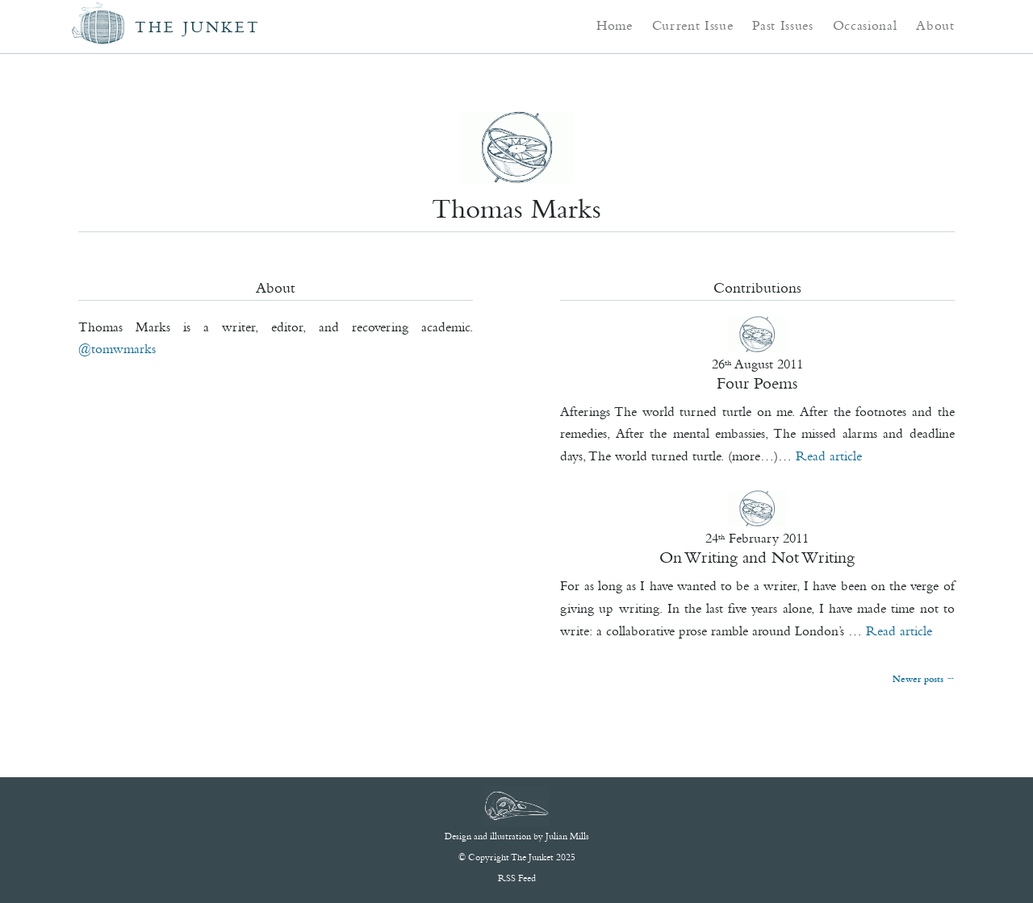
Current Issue (693, 25)
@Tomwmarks (117, 348)
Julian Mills (567, 836)
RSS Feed (517, 878)
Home (614, 25)
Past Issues (782, 25)
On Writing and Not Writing (757, 557)
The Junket (198, 27)
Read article (829, 455)
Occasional (865, 25)
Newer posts (923, 679)
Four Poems (757, 383)
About (935, 25)
